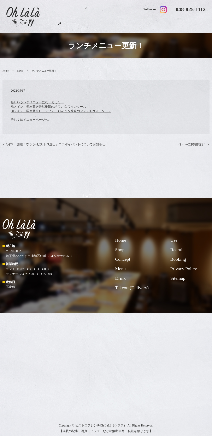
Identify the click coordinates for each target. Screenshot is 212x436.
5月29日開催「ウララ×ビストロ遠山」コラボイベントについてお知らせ (55, 140)
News (20, 66)
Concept (114, 22)
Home (53, 22)
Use (161, 22)
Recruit (178, 22)
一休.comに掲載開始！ (190, 140)
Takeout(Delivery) (137, 22)
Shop (192, 22)
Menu (81, 22)
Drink (99, 22)
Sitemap (177, 274)
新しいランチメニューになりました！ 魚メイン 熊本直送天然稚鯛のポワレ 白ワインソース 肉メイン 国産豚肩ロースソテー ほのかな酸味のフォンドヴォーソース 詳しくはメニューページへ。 (61, 107)
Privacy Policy (183, 264)
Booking (67, 22)
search (202, 21)
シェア (87, 191)
